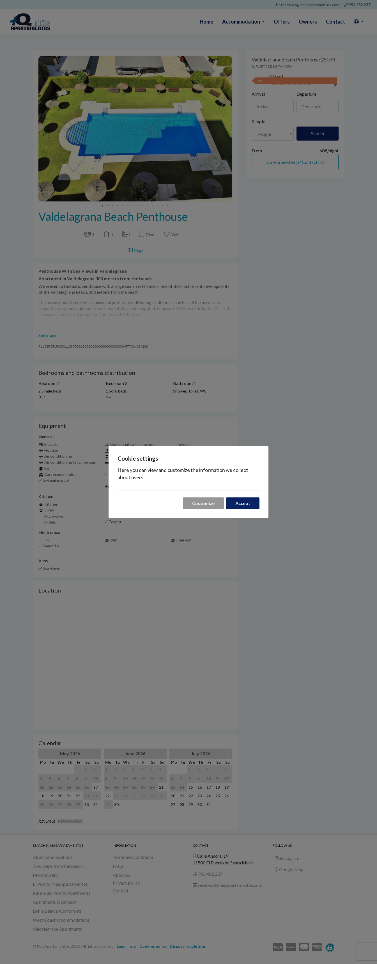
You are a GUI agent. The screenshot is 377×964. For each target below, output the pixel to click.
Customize (203, 503)
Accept (242, 503)
